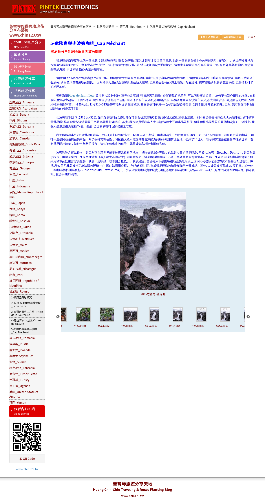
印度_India (16, 180)
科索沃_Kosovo (19, 220)
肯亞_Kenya (17, 209)
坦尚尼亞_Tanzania (22, 367)
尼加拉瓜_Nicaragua (22, 268)
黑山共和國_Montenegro (25, 257)
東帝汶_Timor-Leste (23, 374)
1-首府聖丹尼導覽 (21, 297)
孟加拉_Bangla (19, 114)
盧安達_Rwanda (19, 350)
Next (248, 317)
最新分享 (21, 54)
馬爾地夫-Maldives (21, 238)
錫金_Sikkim (18, 362)
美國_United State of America (23, 394)
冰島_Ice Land (18, 174)
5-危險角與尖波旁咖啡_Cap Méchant (24, 330)
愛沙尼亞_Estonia (21, 156)
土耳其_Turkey (19, 379)
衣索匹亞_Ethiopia (21, 162)
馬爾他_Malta (18, 245)
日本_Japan (17, 202)
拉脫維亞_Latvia (20, 227)
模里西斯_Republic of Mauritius (24, 283)
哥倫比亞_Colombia (22, 150)
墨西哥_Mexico (19, 250)
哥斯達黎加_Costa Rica (24, 144)
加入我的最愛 (209, 37)
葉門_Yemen (17, 402)
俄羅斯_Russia (18, 344)
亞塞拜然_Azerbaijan (23, 108)
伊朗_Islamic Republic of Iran (26, 194)
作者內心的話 (24, 408)
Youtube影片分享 (28, 41)
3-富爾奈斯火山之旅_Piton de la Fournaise (27, 313)
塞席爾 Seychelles (21, 356)
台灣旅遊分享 (24, 78)
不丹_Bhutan (18, 120)
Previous (58, 317)
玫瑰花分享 (22, 66)
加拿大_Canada (19, 138)
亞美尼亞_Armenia (21, 102)
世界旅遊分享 (24, 90)
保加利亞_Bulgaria (21, 126)
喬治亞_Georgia (19, 168)
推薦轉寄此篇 (233, 37)
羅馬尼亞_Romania (22, 338)
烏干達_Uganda (19, 385)
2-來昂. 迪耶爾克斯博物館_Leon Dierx (26, 304)
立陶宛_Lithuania (21, 232)
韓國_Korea (17, 215)
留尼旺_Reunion (20, 291)
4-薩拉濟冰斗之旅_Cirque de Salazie (26, 321)
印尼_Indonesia (19, 186)
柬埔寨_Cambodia (21, 132)
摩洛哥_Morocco (20, 262)
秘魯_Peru (16, 275)
